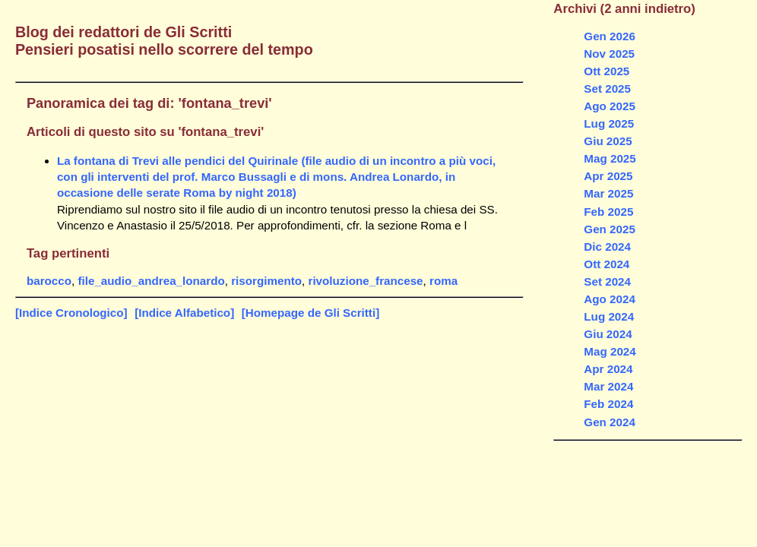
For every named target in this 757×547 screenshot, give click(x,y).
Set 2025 (607, 88)
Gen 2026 (609, 36)
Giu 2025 (608, 140)
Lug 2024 (609, 316)
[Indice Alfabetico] (184, 312)
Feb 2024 (608, 403)
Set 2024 (607, 281)
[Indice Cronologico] (71, 312)
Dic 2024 (607, 246)
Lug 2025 (609, 123)
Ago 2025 (609, 106)
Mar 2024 (608, 386)
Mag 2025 (609, 158)
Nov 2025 (609, 53)
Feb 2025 (608, 211)
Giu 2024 (608, 333)
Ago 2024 (609, 298)
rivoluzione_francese (365, 280)
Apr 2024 (608, 368)
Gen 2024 (609, 422)
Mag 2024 (609, 351)
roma (443, 280)
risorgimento (266, 280)
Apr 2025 (608, 175)
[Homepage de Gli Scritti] (310, 312)
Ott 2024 (606, 264)
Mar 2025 (608, 193)
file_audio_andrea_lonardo (151, 280)
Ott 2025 (606, 71)
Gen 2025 (609, 229)
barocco (49, 280)
